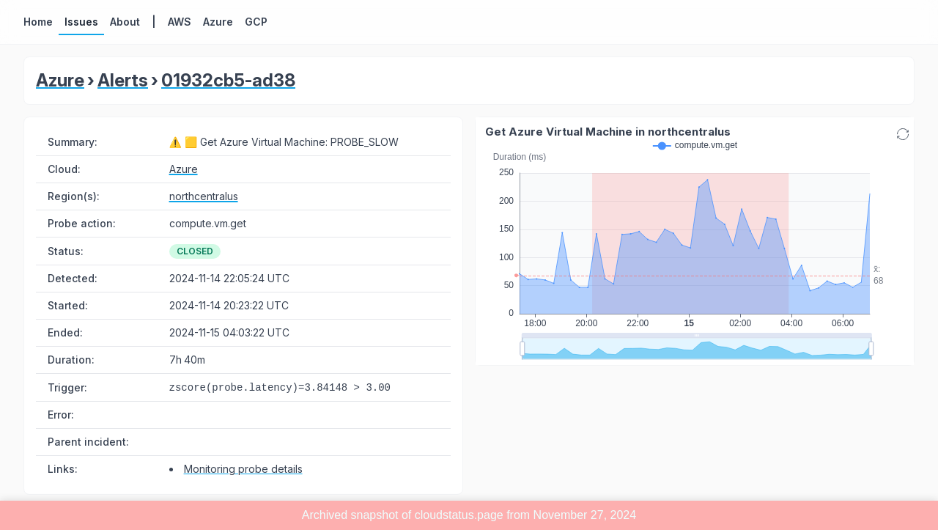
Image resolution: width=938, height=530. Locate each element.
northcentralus (203, 196)
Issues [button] (81, 21)
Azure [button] (218, 21)
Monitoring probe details (243, 469)
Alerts (122, 80)
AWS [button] (179, 21)
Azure (60, 80)
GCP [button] (256, 21)
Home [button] (38, 21)
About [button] (125, 21)
